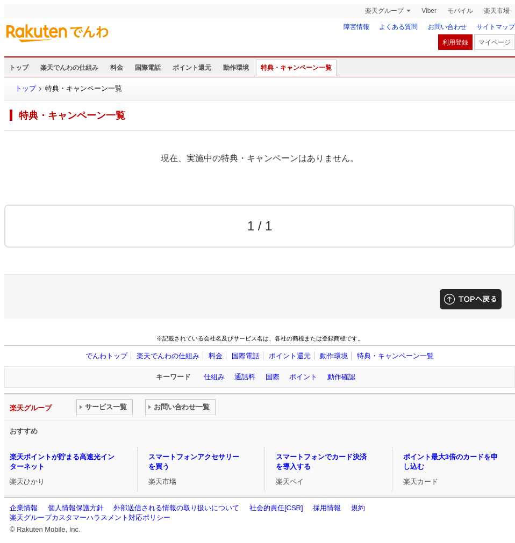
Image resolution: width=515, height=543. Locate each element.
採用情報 (327, 508)
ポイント (303, 377)
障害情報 (356, 27)
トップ (18, 67)
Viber (429, 11)
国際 (273, 377)
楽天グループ (384, 11)
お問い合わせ (447, 27)
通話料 (244, 377)
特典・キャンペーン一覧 (296, 67)
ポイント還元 (192, 67)
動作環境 (236, 67)
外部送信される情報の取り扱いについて (176, 508)
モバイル (460, 11)
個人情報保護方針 (76, 508)
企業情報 (24, 508)
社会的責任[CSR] (276, 508)
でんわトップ (106, 356)
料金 (116, 67)
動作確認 (341, 377)
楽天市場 (497, 11)
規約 (358, 508)
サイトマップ (495, 27)
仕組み (214, 377)
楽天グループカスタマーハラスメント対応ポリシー (90, 517)
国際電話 (148, 67)
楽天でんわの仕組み (69, 67)
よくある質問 (398, 27)
